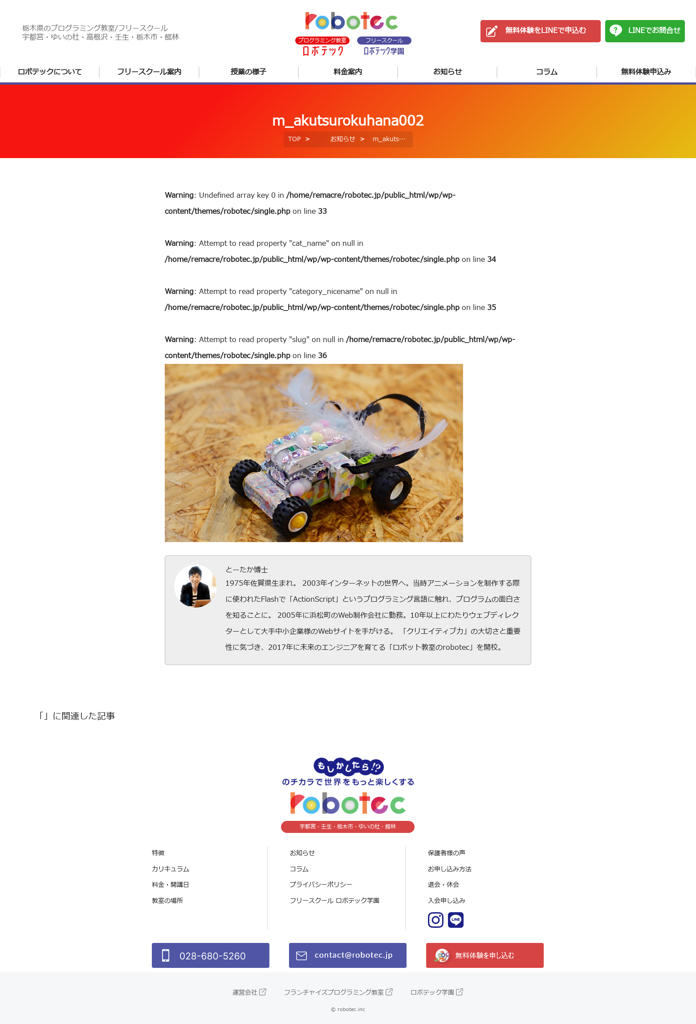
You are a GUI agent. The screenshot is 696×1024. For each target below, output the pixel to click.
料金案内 (348, 72)
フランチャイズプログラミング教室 (334, 992)
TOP (294, 139)
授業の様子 (248, 72)
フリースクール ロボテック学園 (334, 901)
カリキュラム (170, 869)
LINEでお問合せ (654, 30)
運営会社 (244, 992)
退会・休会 (443, 884)
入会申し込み (446, 901)
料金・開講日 (170, 884)
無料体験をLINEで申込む (545, 30)
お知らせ (447, 72)
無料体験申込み (646, 72)
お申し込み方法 (450, 869)
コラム (547, 72)
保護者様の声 (446, 853)
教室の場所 (167, 901)
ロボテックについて (50, 72)
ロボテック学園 (432, 992)
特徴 (158, 853)
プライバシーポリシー (321, 884)
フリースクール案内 (149, 72)
